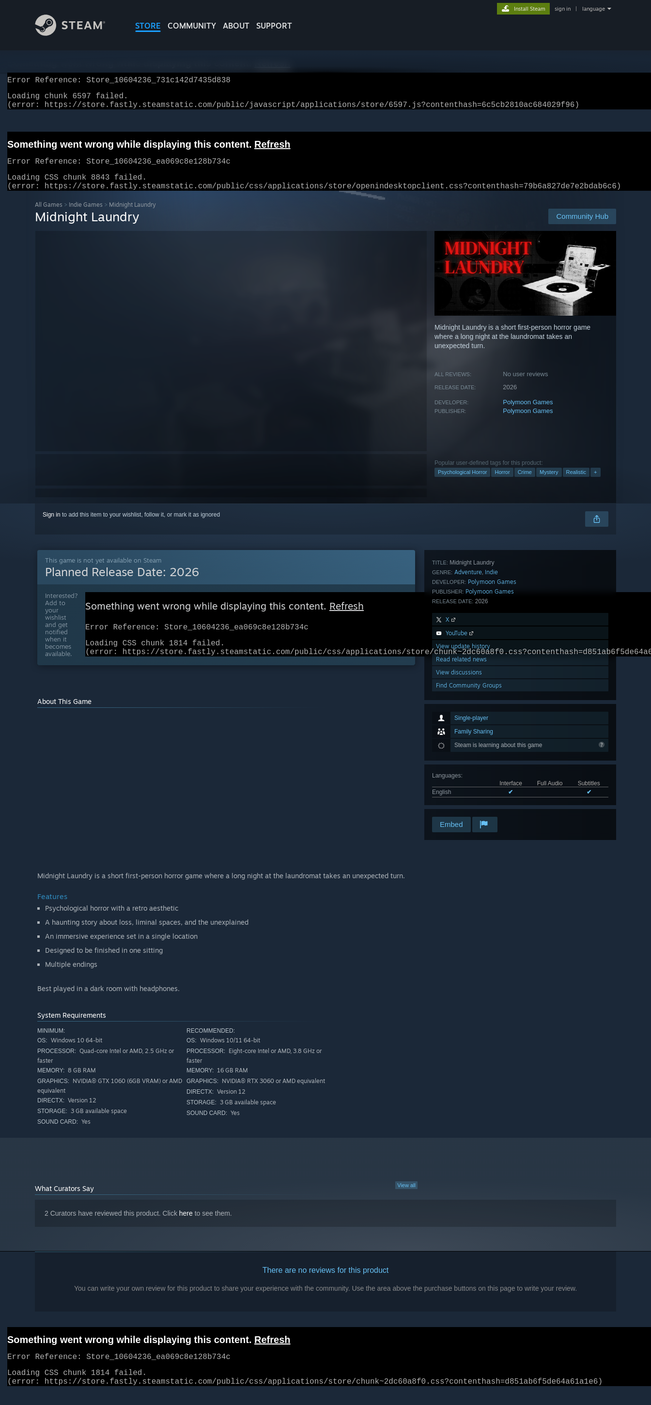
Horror (502, 484)
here (186, 1230)
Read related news (461, 775)
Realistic (576, 484)
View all (406, 1202)
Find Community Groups (469, 802)
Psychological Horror (462, 484)
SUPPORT (274, 26)
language (593, 8)
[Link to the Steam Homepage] (77, 33)
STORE (148, 26)
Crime (525, 484)
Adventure (468, 688)
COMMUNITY (192, 26)
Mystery (549, 484)
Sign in (52, 526)
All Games (48, 216)
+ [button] (595, 484)
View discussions (459, 789)
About (236, 26)
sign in (563, 8)
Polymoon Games (528, 413)
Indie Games (86, 216)
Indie (491, 688)
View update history (463, 762)
